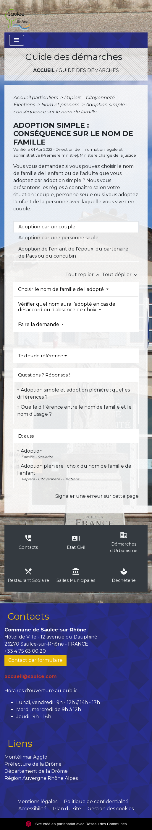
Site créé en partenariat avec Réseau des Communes (76, 824)
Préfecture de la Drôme (33, 764)
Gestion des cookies (111, 808)
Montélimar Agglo (25, 757)
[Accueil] (17, 16)
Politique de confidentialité (96, 801)
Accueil (44, 70)
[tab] (76, 227)
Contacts (28, 616)
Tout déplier (120, 274)
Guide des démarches (89, 70)
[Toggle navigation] (16, 40)
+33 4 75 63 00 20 (25, 651)
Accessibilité (32, 808)
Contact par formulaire (35, 660)
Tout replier (83, 274)
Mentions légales (37, 801)
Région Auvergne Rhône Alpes (41, 778)
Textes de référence (40, 355)
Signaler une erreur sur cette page (97, 496)
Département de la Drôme (36, 771)
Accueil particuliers (36, 97)
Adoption (32, 451)
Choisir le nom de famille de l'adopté (61, 289)
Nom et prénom (60, 104)
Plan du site (67, 808)
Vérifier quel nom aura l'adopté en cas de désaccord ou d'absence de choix (66, 306)
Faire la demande (39, 324)
